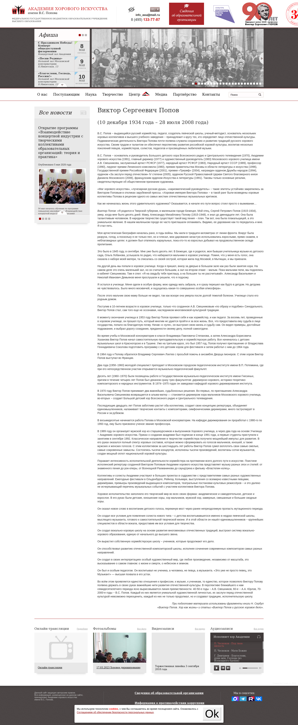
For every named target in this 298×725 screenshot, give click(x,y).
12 (227, 84)
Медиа (161, 94)
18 (245, 84)
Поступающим (66, 94)
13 (230, 84)
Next (261, 58)
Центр (139, 94)
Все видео (200, 629)
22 (257, 84)
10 (220, 84)
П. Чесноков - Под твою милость (228, 644)
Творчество (112, 94)
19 (248, 84)
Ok (212, 714)
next (228, 668)
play (216, 668)
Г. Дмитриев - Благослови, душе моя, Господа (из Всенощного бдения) (230, 658)
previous (223, 668)
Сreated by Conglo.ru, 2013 (284, 683)
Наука (91, 94)
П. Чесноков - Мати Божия (230, 651)
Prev (93, 58)
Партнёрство (184, 94)
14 (233, 84)
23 (260, 84)
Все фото (141, 629)
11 (223, 84)
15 (236, 84)
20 (251, 84)
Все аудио (259, 629)
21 (254, 84)
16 (239, 84)
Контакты (211, 94)
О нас (42, 94)
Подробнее (82, 629)
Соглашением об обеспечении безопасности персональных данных (115, 712)
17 (242, 84)
